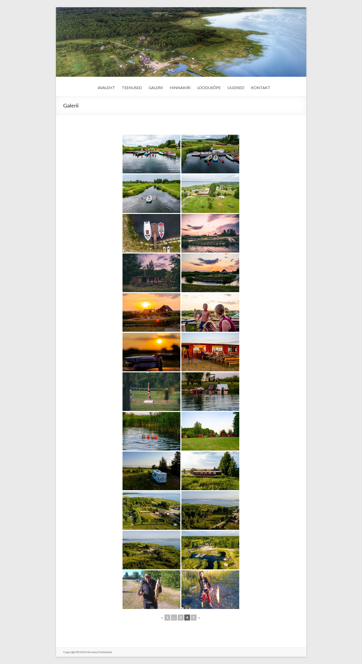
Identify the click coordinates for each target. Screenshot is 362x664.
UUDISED (235, 87)
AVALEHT (106, 87)
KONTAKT (260, 87)
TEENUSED (132, 87)
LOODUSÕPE (209, 87)
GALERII (156, 87)
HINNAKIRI (180, 87)
